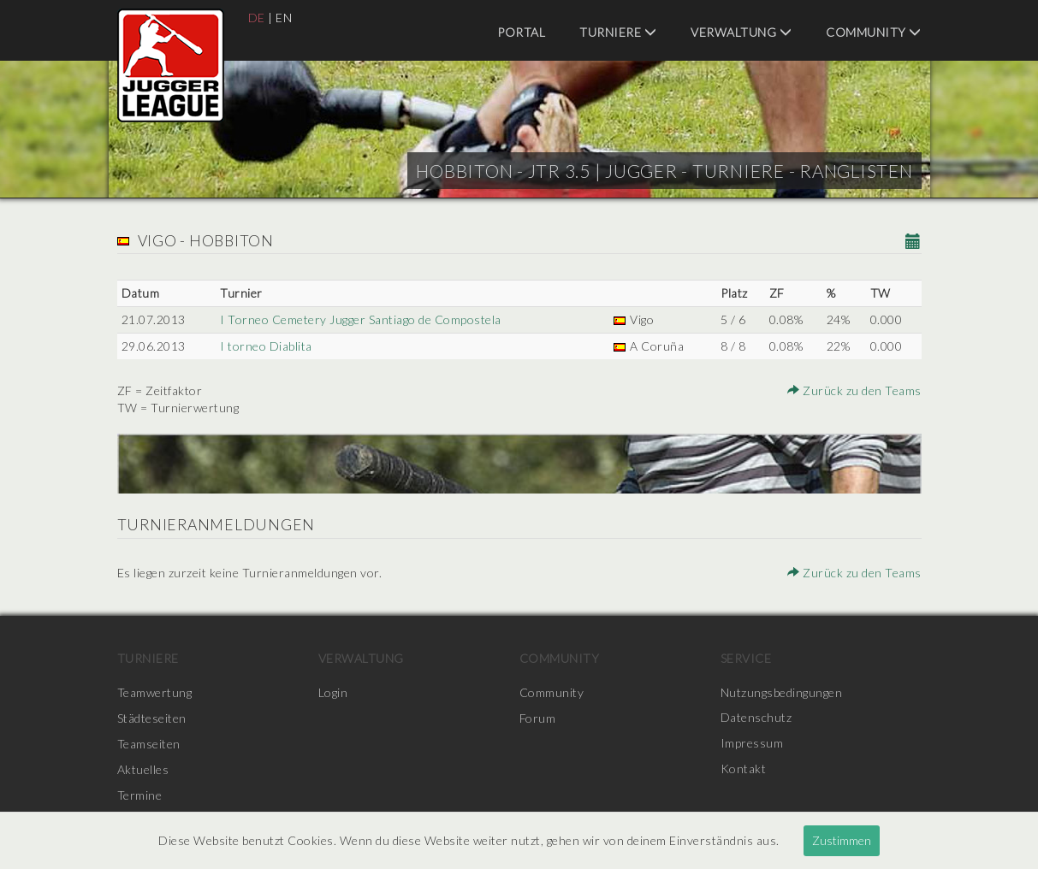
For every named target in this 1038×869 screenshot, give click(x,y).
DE (256, 17)
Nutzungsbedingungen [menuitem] (782, 692)
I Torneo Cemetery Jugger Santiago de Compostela (360, 319)
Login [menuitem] (333, 692)
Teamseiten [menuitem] (149, 743)
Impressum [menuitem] (752, 743)
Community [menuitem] (874, 32)
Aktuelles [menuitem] (143, 769)
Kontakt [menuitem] (744, 769)
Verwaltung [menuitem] (741, 32)
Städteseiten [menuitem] (152, 718)
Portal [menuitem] (521, 32)
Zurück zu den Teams (855, 390)
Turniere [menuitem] (617, 32)
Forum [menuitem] (537, 718)
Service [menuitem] (746, 658)
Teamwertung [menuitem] (155, 692)
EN (284, 17)
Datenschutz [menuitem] (756, 718)
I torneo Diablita (266, 346)
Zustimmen (841, 840)
